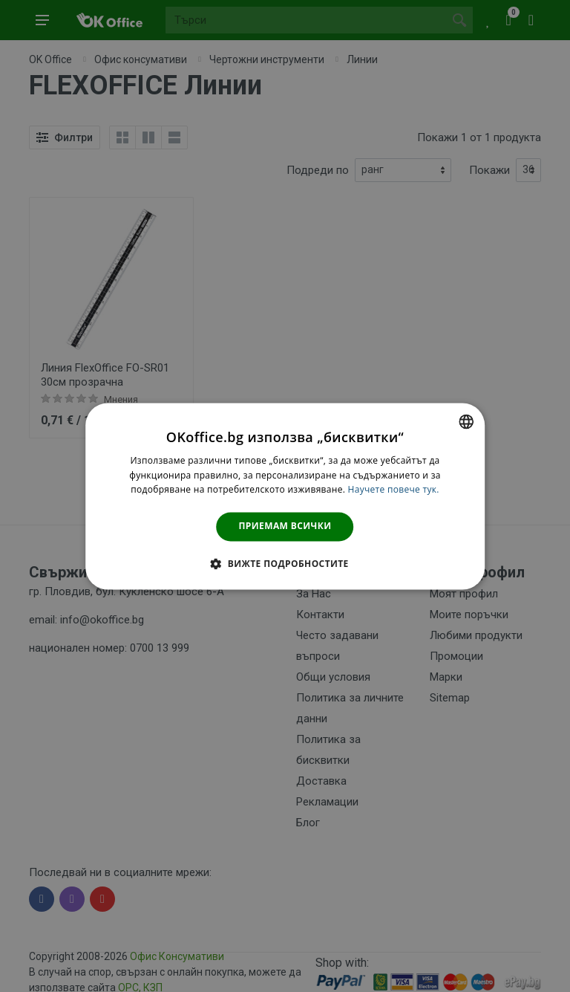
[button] (284, 563)
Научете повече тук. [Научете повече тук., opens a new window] (393, 490)
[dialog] (285, 496)
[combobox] (466, 421)
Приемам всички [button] (285, 526)
